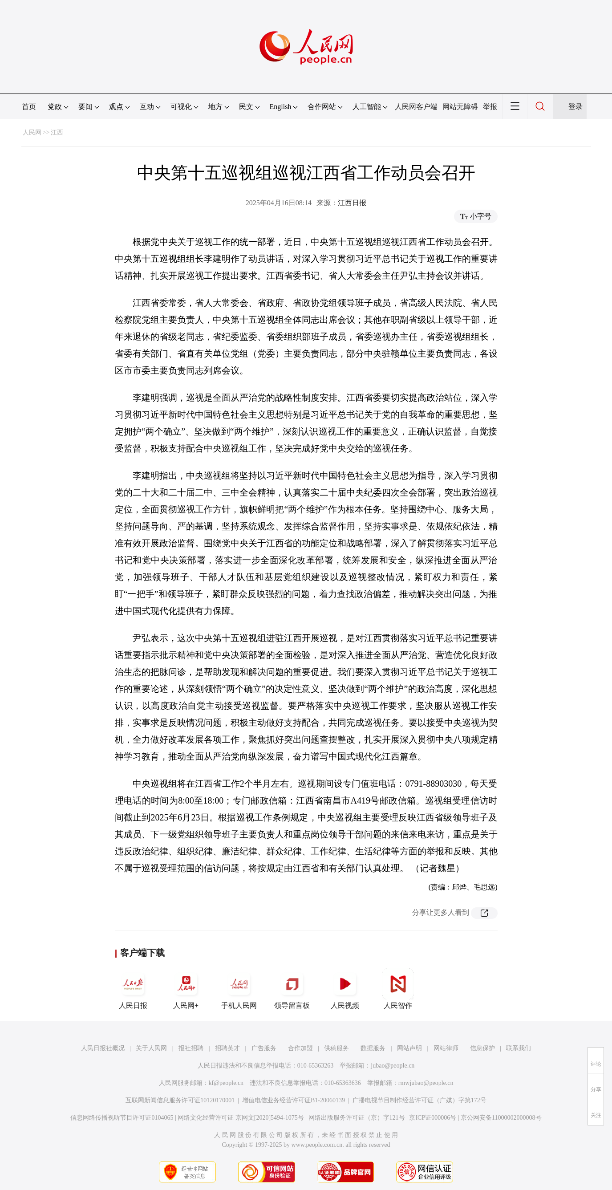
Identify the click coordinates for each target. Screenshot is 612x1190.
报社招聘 (190, 1048)
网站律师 (446, 1048)
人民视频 (345, 988)
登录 (575, 106)
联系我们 (518, 1048)
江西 (57, 132)
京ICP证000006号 (432, 1117)
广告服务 (263, 1048)
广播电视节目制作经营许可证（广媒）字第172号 (419, 1100)
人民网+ (186, 988)
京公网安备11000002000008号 (501, 1117)
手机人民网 (239, 988)
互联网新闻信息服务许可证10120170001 (180, 1100)
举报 (490, 106)
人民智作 (397, 988)
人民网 (32, 132)
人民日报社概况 (103, 1048)
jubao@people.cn (392, 1065)
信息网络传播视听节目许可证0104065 (121, 1117)
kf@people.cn (226, 1083)
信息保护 (482, 1048)
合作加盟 (300, 1048)
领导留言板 (292, 988)
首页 (29, 106)
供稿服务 (336, 1048)
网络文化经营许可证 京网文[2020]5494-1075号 (241, 1117)
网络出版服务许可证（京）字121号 (356, 1117)
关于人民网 (151, 1048)
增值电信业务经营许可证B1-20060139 (293, 1100)
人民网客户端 (416, 106)
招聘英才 (227, 1048)
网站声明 (409, 1048)
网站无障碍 (460, 106)
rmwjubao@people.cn (426, 1083)
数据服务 (373, 1048)
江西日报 (352, 203)
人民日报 (133, 988)
